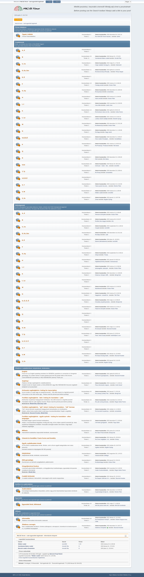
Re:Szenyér (98, 328)
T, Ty (23, 171)
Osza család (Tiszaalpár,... (102, 139)
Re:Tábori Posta (99, 432)
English (24, 371)
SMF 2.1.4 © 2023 (17, 575)
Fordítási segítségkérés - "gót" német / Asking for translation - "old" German (48, 407)
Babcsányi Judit (41, 403)
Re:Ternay (98, 172)
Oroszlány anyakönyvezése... (103, 302)
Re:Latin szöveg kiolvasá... (102, 402)
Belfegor (106, 455)
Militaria (24, 430)
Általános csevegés (28, 524)
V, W (23, 191)
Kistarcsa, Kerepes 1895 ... (102, 275)
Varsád (97, 455)
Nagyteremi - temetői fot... (102, 295)
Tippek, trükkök (27, 34)
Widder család (99, 192)
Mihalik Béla (33, 403)
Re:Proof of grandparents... (102, 375)
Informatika (26, 518)
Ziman (96, 199)
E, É (23, 77)
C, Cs (24, 64)
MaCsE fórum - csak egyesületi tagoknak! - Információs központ (37, 535)
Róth (96, 159)
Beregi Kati (118, 275)
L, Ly (23, 117)
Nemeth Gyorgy (117, 118)
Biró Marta (106, 159)
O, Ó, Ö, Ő (25, 301)
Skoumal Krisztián (111, 328)
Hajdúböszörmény (100, 261)
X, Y (23, 185)
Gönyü (97, 255)
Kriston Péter (112, 85)
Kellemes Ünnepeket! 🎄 (101, 527)
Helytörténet (26, 453)
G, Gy (24, 91)
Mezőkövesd (98, 288)
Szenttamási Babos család (102, 58)
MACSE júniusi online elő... (102, 505)
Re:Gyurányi (98, 92)
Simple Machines (26, 575)
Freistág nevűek (99, 85)
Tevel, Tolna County (100, 335)
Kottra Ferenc (119, 112)
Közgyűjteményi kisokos (30, 466)
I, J (23, 104)
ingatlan (97, 447)
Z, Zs (23, 198)
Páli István (116, 145)
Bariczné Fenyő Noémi (56, 554)
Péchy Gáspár (119, 71)
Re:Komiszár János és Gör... (102, 112)
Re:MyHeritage (99, 462)
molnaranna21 (114, 261)
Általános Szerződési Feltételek (120, 575)
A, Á (23, 50)
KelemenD (118, 65)
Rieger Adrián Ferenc (120, 402)
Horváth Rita (118, 58)
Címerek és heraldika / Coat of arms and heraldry (39, 438)
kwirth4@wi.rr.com (116, 335)
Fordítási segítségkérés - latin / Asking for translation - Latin (42, 398)
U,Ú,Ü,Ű (24, 178)
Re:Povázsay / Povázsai (101, 145)
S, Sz (23, 327)
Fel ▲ (129, 575)
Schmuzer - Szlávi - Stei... (102, 166)
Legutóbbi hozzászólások (26, 539)
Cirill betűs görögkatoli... (101, 422)
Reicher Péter (117, 186)
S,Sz (23, 165)
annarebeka (110, 92)
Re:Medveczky (99, 125)
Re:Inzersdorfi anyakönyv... (102, 411)
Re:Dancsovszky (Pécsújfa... (102, 71)
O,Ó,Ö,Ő (25, 138)
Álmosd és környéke (100, 214)
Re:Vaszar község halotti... (102, 355)
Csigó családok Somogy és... (102, 65)
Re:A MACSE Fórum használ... (103, 36)
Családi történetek (28, 476)
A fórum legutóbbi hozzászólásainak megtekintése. (32, 557)
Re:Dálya (97, 234)
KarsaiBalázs (118, 139)
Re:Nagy (97, 132)
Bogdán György (108, 199)
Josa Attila (98, 105)
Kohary (117, 439)
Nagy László (108, 132)
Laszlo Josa (109, 105)
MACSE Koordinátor (120, 505)
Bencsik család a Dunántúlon (26, 548)
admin (118, 36)
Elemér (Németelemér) (101, 241)
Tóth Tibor (117, 295)
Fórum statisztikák (23, 551)
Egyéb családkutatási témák (31, 443)
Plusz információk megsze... (102, 385)
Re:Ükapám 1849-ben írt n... (102, 478)
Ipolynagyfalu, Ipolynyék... (102, 268)
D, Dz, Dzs (25, 70)
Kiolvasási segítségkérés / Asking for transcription (39, 390)
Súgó (110, 575)
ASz (112, 221)
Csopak (97, 228)
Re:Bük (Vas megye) (100, 221)
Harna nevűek (99, 98)
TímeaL (106, 255)
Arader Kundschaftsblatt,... (102, 470)
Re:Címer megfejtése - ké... (102, 439)
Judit (107, 234)
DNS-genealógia (27, 460)
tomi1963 (116, 166)
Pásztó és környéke (100, 308)
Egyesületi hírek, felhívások (31, 504)
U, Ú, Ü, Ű (25, 341)
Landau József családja (101, 118)
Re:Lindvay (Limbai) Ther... (102, 393)
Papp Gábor (116, 422)
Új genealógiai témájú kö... (102, 492)
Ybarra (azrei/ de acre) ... (101, 186)
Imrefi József (118, 385)
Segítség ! (25, 381)
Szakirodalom (26, 489)
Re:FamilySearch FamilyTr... (102, 519)
